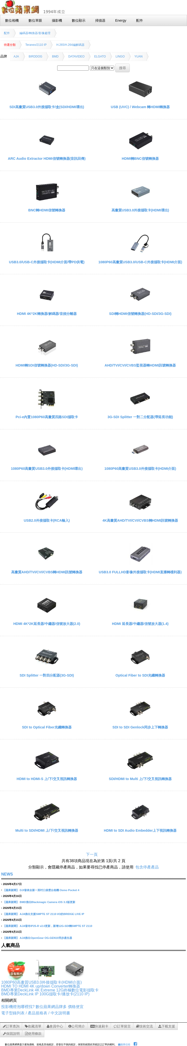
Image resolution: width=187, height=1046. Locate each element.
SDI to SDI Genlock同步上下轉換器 (140, 727)
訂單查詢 (11, 1026)
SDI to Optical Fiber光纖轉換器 (47, 727)
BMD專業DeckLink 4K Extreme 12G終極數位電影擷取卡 (50, 990)
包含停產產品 (147, 867)
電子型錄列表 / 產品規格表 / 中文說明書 (35, 1013)
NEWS (7, 874)
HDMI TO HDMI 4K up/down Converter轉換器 (40, 986)
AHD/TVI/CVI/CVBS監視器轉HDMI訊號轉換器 (140, 365)
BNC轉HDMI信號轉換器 (46, 210)
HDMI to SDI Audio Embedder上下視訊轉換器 (140, 830)
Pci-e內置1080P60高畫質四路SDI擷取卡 (47, 417)
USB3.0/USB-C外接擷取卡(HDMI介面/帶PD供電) (46, 262)
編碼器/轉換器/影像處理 (34, 33)
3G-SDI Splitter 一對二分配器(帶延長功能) (140, 417)
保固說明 (11, 1034)
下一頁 (92, 854)
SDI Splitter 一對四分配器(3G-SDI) (46, 675)
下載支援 (166, 1026)
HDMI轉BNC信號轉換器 (140, 158)
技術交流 (144, 1026)
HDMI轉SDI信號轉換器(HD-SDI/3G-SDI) (47, 365)
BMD (55, 56)
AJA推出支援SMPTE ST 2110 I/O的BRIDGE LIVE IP (52, 914)
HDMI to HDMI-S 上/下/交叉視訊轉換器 (47, 779)
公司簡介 (76, 1026)
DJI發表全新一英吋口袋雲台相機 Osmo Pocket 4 (49, 890)
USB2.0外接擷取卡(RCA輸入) (47, 520)
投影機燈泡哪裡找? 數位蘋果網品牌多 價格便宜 (42, 1007)
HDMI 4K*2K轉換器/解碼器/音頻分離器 (46, 314)
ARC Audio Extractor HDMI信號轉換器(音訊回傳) (46, 158)
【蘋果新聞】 (11, 890)
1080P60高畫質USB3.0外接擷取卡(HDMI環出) (47, 469)
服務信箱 (124, 1044)
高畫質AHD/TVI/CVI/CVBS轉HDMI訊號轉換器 (46, 572)
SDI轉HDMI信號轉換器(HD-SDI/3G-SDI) (140, 314)
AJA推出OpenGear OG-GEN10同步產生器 (46, 937)
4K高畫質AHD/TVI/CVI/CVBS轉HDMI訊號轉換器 (140, 520)
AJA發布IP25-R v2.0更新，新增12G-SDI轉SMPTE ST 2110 (56, 925)
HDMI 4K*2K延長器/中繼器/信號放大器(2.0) (46, 624)
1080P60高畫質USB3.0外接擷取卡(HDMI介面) (140, 469)
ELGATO (100, 56)
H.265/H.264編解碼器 (70, 45)
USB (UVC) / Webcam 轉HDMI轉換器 (140, 107)
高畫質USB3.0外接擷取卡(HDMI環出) (140, 210)
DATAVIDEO (76, 56)
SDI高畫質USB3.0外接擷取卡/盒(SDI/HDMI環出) (46, 107)
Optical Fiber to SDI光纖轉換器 (140, 675)
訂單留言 (122, 1026)
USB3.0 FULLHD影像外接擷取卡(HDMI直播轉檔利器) (140, 572)
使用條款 (33, 1034)
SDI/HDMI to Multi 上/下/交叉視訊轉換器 (140, 779)
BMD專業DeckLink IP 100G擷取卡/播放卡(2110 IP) (45, 994)
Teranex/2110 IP (36, 45)
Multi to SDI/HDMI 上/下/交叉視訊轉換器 (46, 830)
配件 (7, 33)
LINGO (120, 56)
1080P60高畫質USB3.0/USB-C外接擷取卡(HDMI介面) (140, 262)
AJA (16, 56)
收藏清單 (33, 1026)
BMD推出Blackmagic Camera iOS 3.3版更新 (47, 902)
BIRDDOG (35, 56)
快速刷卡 (99, 1026)
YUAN (138, 56)
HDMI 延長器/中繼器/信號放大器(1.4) (140, 624)
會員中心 (55, 1026)
